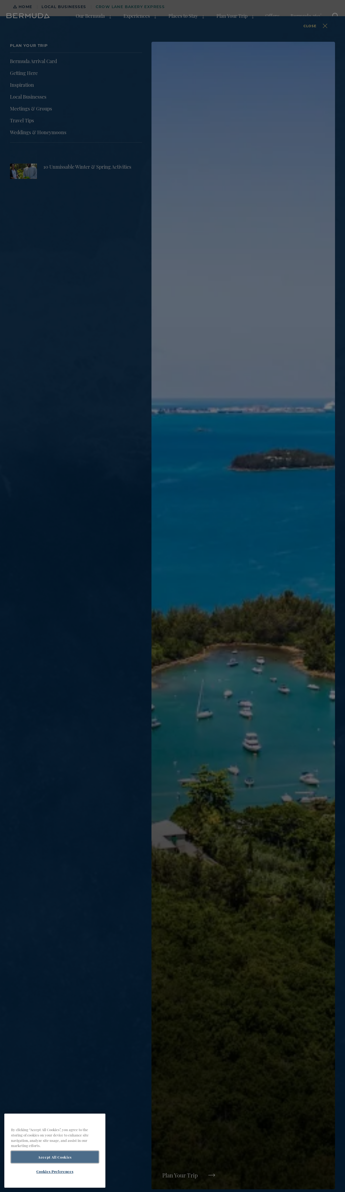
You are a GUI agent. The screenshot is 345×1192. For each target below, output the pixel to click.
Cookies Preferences (54, 1171)
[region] (54, 1151)
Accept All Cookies (55, 1157)
